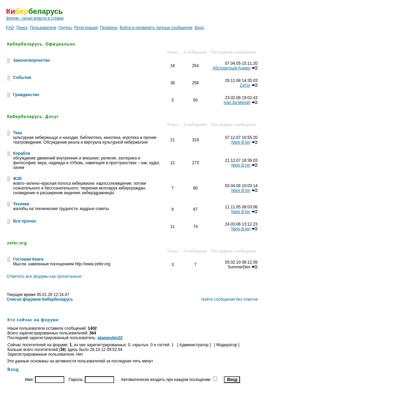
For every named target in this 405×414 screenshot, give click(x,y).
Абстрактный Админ (231, 68)
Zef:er (245, 85)
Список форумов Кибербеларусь (40, 299)
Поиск (22, 27)
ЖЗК (17, 178)
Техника (21, 204)
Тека (17, 132)
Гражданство (26, 94)
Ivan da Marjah (237, 102)
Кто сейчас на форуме (33, 320)
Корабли (21, 153)
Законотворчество (31, 60)
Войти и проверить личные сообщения (156, 27)
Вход (199, 27)
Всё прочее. (25, 221)
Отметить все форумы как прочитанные (44, 276)
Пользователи (43, 27)
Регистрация (86, 27)
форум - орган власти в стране (35, 18)
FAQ (10, 27)
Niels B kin (240, 142)
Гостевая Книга (28, 259)
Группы (65, 27)
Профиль (108, 27)
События (22, 77)
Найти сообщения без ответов (229, 299)
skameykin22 (110, 337)
